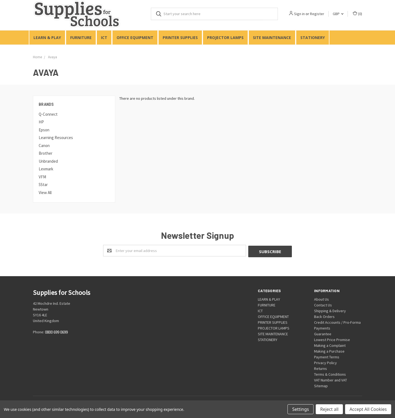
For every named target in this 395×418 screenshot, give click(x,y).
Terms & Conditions (330, 373)
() (357, 13)
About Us (321, 298)
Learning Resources (56, 137)
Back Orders (324, 315)
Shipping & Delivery (330, 310)
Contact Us (323, 304)
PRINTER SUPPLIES (180, 37)
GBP (338, 13)
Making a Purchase (329, 350)
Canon (44, 145)
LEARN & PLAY (47, 37)
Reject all (329, 409)
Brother (45, 153)
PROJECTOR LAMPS (225, 37)
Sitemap (321, 385)
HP (41, 121)
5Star (43, 184)
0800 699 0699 (56, 331)
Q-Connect (48, 114)
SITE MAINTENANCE (272, 37)
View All (45, 192)
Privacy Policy (325, 361)
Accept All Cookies (368, 409)
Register (317, 13)
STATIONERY (312, 37)
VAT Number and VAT (330, 379)
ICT (104, 37)
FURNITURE (81, 37)
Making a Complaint (330, 344)
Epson (44, 129)
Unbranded (48, 161)
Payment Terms (326, 356)
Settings (300, 409)
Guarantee (322, 333)
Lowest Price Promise (332, 338)
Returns (320, 367)
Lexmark (46, 168)
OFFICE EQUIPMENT (135, 37)
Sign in (299, 13)
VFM (42, 176)
